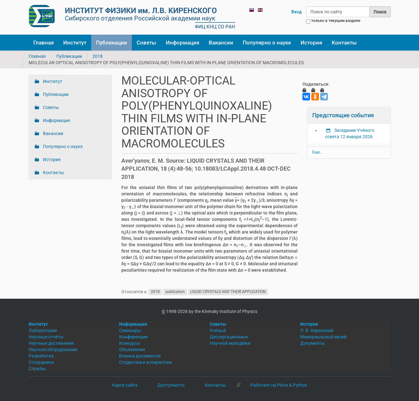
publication (175, 292)
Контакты (344, 42)
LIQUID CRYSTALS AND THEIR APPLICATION (228, 292)
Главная (43, 42)
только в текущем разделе (335, 20)
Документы (312, 343)
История (311, 42)
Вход (296, 11)
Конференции (133, 336)
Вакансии (221, 42)
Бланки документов (140, 355)
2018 (97, 56)
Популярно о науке (267, 42)
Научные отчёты (46, 336)
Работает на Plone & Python (278, 385)
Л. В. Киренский (316, 330)
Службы (37, 368)
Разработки (41, 355)
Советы (146, 42)
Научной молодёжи (230, 343)
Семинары (130, 330)
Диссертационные (229, 336)
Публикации (111, 42)
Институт (74, 42)
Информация (182, 42)
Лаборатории (43, 330)
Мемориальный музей (323, 336)
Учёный (218, 330)
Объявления (132, 349)
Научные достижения (51, 343)
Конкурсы (129, 343)
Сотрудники (41, 362)
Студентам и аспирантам (145, 362)
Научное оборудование (53, 349)
